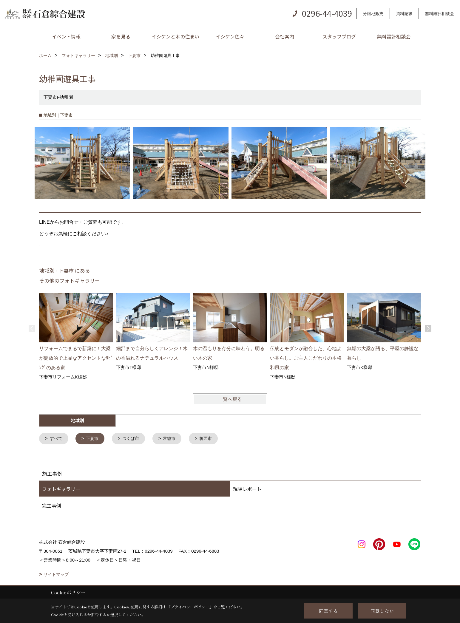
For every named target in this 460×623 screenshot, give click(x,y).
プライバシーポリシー (190, 607)
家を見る (120, 36)
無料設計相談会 (439, 13)
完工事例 (51, 506)
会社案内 (284, 36)
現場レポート (247, 489)
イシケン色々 (230, 36)
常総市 (173, 438)
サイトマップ (56, 575)
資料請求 (404, 13)
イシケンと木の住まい (175, 36)
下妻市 (94, 438)
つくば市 (134, 438)
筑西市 (211, 438)
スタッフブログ (339, 36)
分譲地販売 (373, 13)
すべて (57, 438)
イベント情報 (66, 36)
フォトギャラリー (61, 489)
